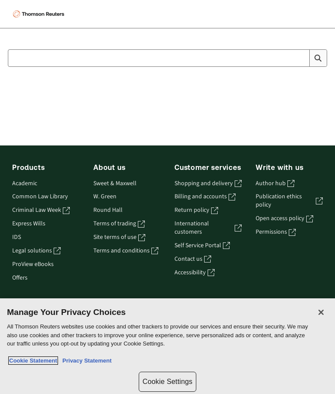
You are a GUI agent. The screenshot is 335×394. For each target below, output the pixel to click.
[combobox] (167, 58)
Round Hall (108, 210)
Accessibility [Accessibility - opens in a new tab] (194, 273)
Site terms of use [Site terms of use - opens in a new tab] (119, 237)
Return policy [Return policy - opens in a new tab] (196, 210)
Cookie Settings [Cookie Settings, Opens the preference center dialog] (167, 381)
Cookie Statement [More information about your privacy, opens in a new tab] (33, 360)
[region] (167, 346)
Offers (19, 278)
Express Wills (28, 224)
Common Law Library (40, 197)
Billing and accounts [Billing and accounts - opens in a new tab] (205, 197)
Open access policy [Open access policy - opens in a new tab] (284, 218)
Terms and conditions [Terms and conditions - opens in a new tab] (125, 251)
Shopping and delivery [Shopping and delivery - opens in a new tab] (208, 184)
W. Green (104, 197)
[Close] (321, 312)
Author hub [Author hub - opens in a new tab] (275, 184)
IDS (16, 237)
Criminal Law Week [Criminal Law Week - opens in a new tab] (41, 210)
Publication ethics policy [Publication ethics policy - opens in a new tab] (289, 201)
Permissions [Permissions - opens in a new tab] (276, 232)
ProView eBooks (33, 264)
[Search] (318, 58)
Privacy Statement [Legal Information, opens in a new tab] (85, 360)
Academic (24, 184)
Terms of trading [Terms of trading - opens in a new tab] (119, 224)
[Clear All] (301, 58)
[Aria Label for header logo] (66, 14)
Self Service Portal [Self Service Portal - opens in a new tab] (202, 246)
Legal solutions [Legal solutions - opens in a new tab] (36, 251)
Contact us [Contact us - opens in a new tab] (192, 259)
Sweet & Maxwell (115, 184)
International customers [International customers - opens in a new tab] (208, 228)
